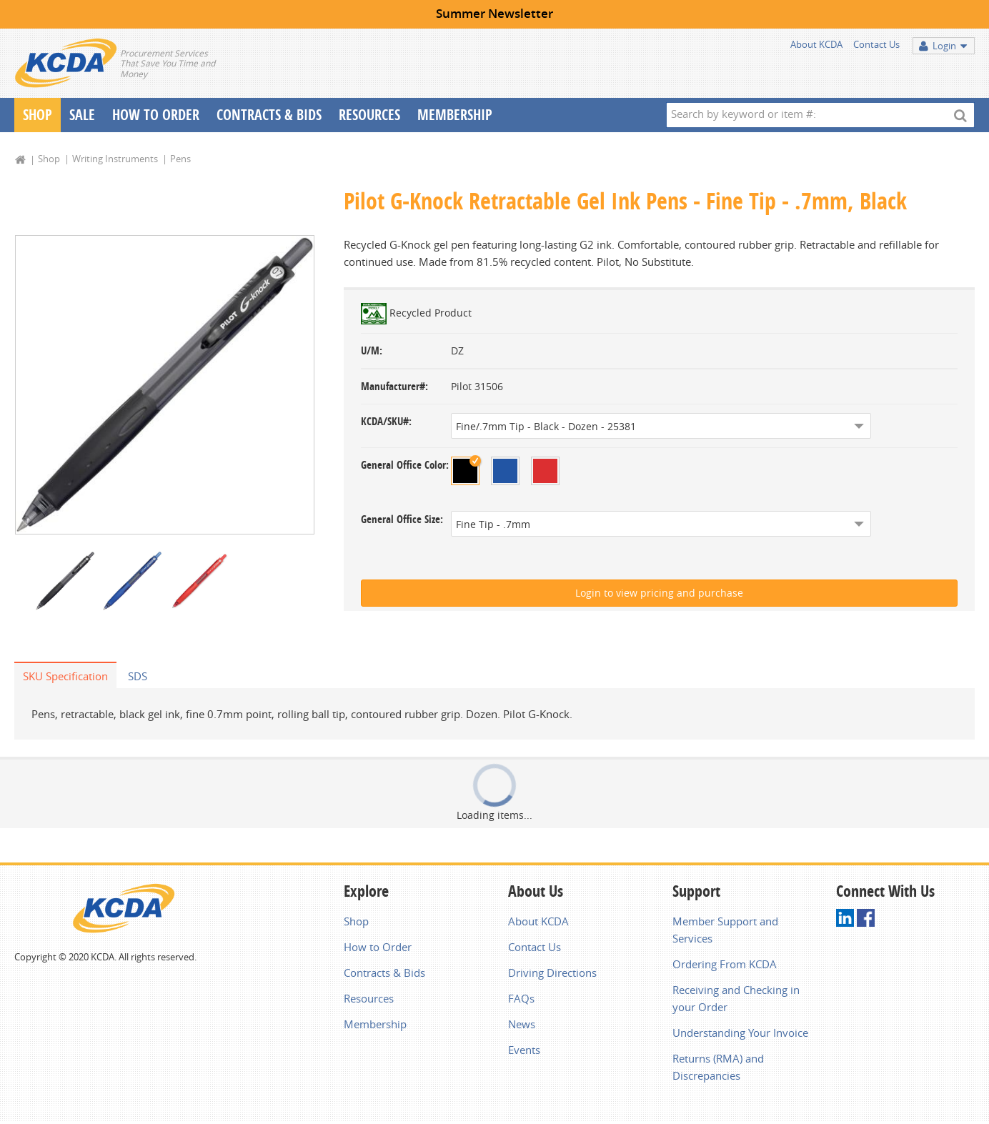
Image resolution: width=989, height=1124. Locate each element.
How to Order (378, 948)
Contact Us (876, 44)
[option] (164, 385)
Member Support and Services (725, 931)
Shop (37, 114)
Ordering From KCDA (724, 965)
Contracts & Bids (269, 114)
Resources (369, 114)
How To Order (155, 114)
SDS (137, 677)
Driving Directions (552, 974)
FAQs (521, 1000)
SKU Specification (65, 677)
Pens (180, 158)
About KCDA (816, 44)
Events (524, 1051)
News (521, 1025)
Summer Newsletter (494, 13)
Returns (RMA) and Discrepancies (718, 1068)
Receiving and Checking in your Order (736, 999)
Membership (454, 114)
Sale (82, 114)
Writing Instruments (115, 158)
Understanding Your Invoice (740, 1034)
